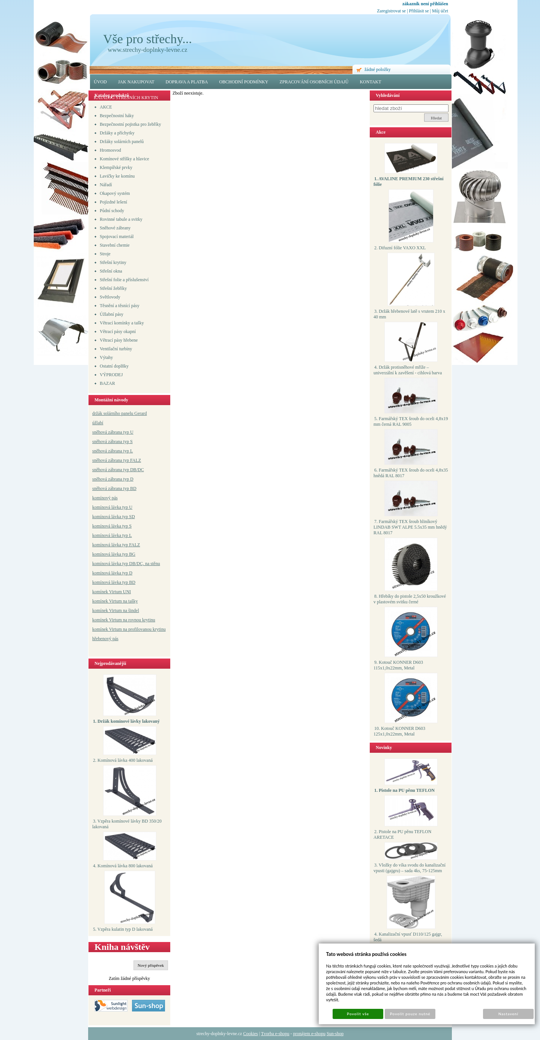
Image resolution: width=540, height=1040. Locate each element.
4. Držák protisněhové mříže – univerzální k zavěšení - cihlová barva (408, 370)
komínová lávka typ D (112, 573)
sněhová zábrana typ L (112, 451)
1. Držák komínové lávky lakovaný (126, 721)
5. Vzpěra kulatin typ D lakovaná (123, 929)
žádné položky (377, 69)
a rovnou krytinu (140, 619)
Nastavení (508, 1013)
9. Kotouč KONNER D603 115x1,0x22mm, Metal (398, 665)
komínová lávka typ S (112, 526)
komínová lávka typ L (112, 535)
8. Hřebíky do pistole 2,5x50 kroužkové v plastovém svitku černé (410, 599)
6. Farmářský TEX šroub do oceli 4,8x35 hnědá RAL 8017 (411, 472)
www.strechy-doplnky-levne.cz (147, 49)
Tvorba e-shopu (275, 1033)
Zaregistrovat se (391, 11)
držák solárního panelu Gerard (119, 413)
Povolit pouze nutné (410, 1013)
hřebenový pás (105, 638)
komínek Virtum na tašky (115, 601)
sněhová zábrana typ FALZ (116, 460)
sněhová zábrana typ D (113, 479)
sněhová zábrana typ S (112, 441)
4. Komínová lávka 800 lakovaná (123, 865)
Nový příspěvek (151, 965)
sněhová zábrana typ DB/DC (118, 469)
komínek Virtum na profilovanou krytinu (129, 629)
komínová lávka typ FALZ (116, 544)
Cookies (250, 1033)
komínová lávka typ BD (113, 582)
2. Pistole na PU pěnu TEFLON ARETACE (402, 834)
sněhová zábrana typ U (113, 432)
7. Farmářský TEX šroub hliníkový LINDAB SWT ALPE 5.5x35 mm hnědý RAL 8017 (410, 527)
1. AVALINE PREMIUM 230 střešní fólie (409, 181)
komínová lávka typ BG (113, 554)
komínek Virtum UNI (111, 591)
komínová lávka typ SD (113, 516)
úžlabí (97, 422)
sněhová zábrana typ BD (114, 488)
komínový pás (105, 497)
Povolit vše (358, 1013)
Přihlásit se (419, 11)
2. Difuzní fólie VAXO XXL (400, 247)
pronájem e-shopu (309, 1033)
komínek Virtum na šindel (115, 610)
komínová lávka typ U (112, 507)
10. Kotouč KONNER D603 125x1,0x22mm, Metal (399, 731)
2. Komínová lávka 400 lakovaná (123, 760)
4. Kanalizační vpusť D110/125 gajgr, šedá (408, 936)
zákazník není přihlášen (425, 3)
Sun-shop (335, 1033)
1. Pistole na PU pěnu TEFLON (404, 790)
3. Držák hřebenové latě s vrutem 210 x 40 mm (409, 314)
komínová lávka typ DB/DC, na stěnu (126, 563)
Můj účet (440, 11)
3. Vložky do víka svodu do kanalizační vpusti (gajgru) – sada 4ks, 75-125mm (410, 867)
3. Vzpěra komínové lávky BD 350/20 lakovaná (127, 823)
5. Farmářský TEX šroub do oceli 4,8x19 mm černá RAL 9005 (411, 421)
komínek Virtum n (108, 619)
